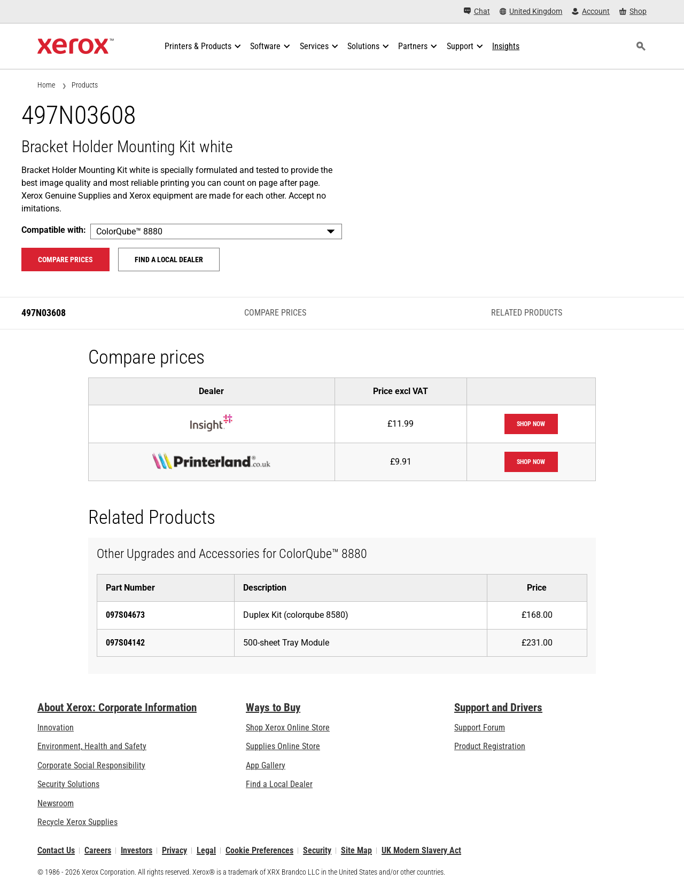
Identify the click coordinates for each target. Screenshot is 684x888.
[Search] (640, 46)
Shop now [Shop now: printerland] (531, 462)
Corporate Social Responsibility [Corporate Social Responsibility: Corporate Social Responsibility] (91, 765)
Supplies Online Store (283, 746)
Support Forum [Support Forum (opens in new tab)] (479, 727)
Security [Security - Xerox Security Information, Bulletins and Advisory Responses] (317, 850)
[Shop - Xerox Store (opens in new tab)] (633, 11)
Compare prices (275, 313)
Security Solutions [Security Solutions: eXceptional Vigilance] (68, 784)
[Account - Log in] (591, 11)
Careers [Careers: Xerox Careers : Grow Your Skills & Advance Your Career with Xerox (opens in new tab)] (97, 850)
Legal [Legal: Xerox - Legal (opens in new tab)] (206, 850)
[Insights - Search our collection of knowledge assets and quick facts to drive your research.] (505, 46)
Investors (136, 850)
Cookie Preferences (259, 850)
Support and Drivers (498, 707)
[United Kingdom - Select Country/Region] (531, 11)
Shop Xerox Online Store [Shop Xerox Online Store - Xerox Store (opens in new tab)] (288, 727)
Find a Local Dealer (279, 784)
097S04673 (125, 615)
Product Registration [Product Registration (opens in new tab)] (489, 746)
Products (85, 85)
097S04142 (125, 643)
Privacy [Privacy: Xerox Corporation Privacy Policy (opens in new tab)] (174, 850)
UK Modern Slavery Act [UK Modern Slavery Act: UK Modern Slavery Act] (421, 850)
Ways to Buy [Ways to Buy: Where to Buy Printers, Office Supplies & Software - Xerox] (273, 707)
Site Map (356, 850)
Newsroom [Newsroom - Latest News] (55, 803)
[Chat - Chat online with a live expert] (477, 11)
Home (46, 85)
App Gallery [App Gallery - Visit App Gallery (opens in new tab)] (265, 765)
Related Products (526, 313)
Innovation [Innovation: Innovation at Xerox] (55, 727)
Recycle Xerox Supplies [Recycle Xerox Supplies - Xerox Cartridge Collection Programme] (77, 822)
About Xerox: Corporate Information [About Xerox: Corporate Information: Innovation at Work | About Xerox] (117, 707)
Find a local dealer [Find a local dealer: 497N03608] (169, 259)
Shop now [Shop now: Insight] (531, 424)
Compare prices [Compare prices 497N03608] (65, 259)
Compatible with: (53, 230)
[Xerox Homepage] (75, 46)
